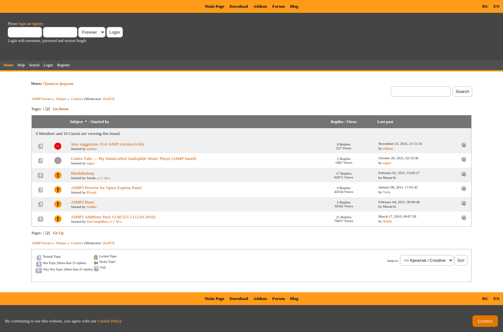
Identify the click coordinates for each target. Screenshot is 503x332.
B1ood (91, 192)
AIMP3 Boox (82, 202)
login (23, 23)
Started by (100, 122)
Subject (79, 122)
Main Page (214, 6)
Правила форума (58, 83)
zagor (91, 163)
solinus (92, 149)
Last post (385, 122)
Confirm (485, 321)
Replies (337, 122)
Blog (294, 6)
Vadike (92, 207)
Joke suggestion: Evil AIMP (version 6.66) (107, 144)
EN (496, 6)
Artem (387, 221)
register (37, 23)
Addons (260, 6)
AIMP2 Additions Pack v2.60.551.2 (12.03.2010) (113, 216)
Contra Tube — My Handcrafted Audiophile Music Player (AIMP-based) (133, 158)
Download (238, 6)
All (106, 178)
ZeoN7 (108, 99)
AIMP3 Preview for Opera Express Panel (106, 187)
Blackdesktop (82, 173)
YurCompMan (97, 221)
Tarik (386, 192)
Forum (278, 6)
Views (351, 122)
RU (485, 6)
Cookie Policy (110, 321)
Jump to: (392, 260)
